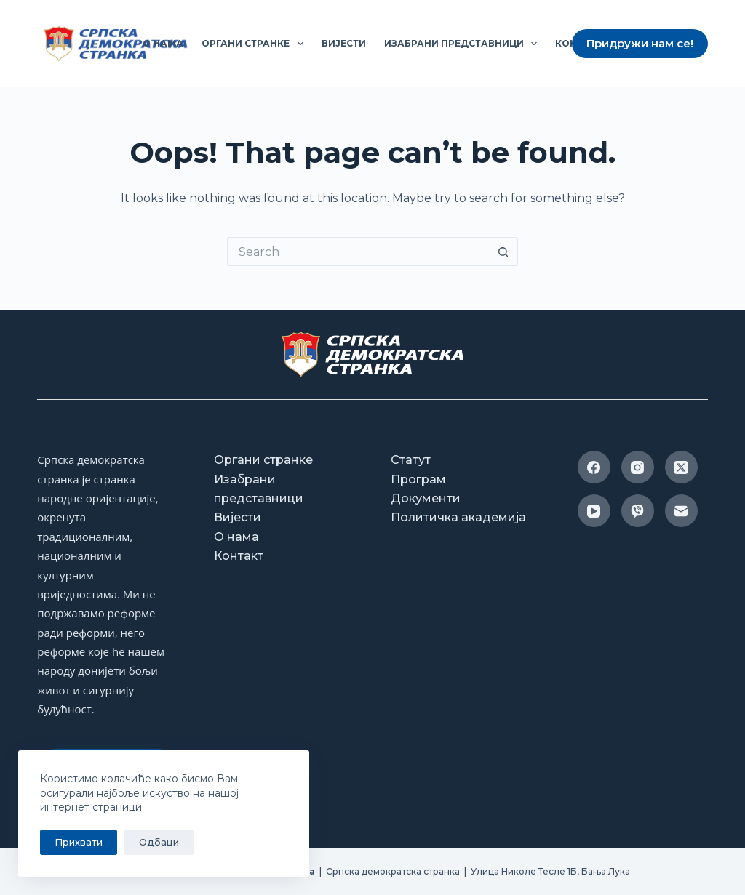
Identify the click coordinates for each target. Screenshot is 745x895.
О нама (163, 43)
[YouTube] (594, 510)
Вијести (344, 43)
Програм (418, 479)
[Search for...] (358, 251)
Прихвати (79, 842)
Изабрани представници (463, 43)
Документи (426, 498)
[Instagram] (637, 467)
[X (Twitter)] (681, 467)
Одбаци (159, 842)
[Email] (681, 510)
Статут (411, 460)
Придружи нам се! (639, 43)
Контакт (238, 556)
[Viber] (637, 510)
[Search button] (503, 251)
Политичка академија (458, 517)
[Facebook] (594, 467)
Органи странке (255, 43)
